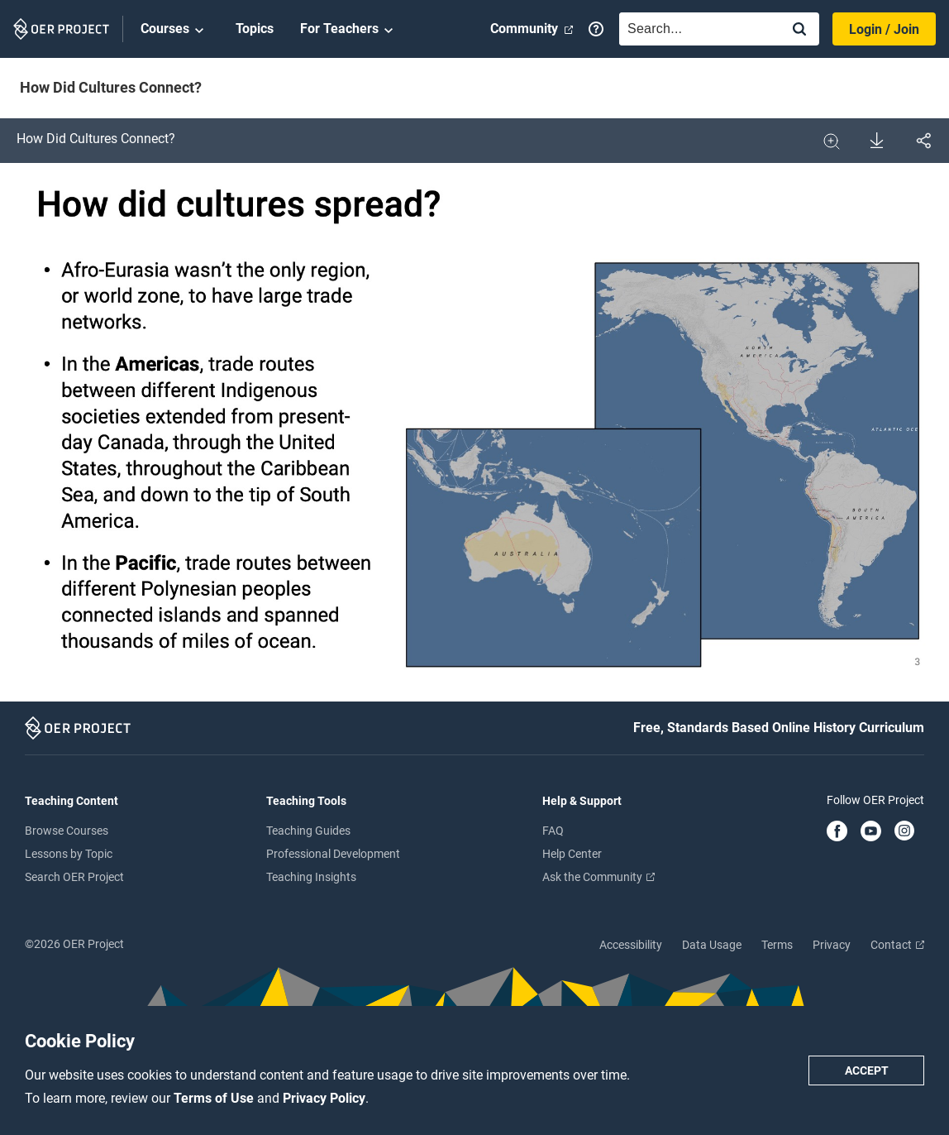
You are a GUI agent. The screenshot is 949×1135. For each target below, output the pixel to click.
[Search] (799, 30)
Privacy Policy (324, 1098)
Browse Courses (66, 830)
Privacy (832, 944)
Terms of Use (215, 1098)
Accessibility (630, 944)
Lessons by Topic (68, 853)
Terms (777, 944)
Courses (175, 30)
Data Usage (712, 944)
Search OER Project (74, 877)
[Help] (596, 29)
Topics (255, 28)
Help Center (572, 853)
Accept (867, 1070)
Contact (897, 944)
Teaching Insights (311, 877)
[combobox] (696, 28)
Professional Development (333, 853)
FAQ (553, 830)
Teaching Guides (308, 830)
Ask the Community (598, 877)
